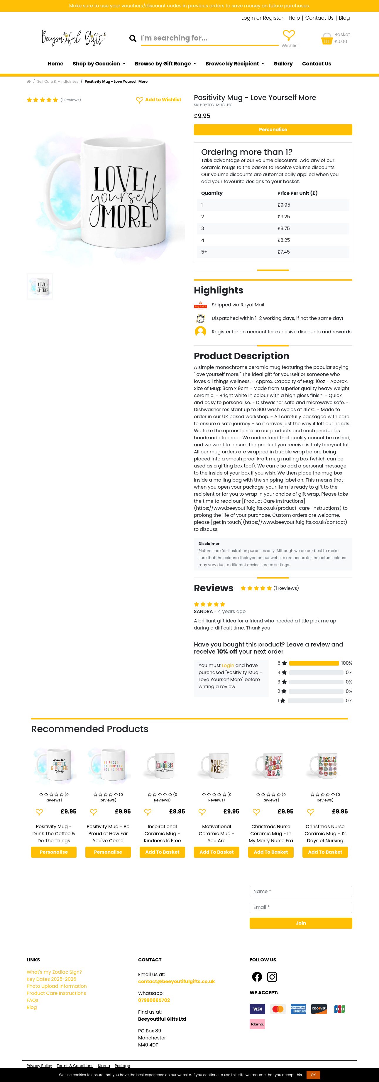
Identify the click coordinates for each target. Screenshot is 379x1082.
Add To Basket (162, 852)
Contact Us (319, 18)
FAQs (32, 1000)
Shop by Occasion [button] (97, 63)
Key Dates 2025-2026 (51, 979)
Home (56, 63)
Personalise (273, 129)
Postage (122, 1065)
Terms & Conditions (75, 1065)
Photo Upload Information (57, 986)
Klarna (104, 1065)
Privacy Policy (39, 1065)
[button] (38, 191)
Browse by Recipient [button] (233, 63)
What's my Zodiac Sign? (54, 972)
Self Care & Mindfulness (57, 81)
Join (301, 923)
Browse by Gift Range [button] (163, 63)
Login (228, 665)
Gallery (283, 63)
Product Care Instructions (56, 993)
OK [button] (313, 1074)
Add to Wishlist (158, 99)
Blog (344, 18)
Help (294, 18)
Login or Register (262, 18)
